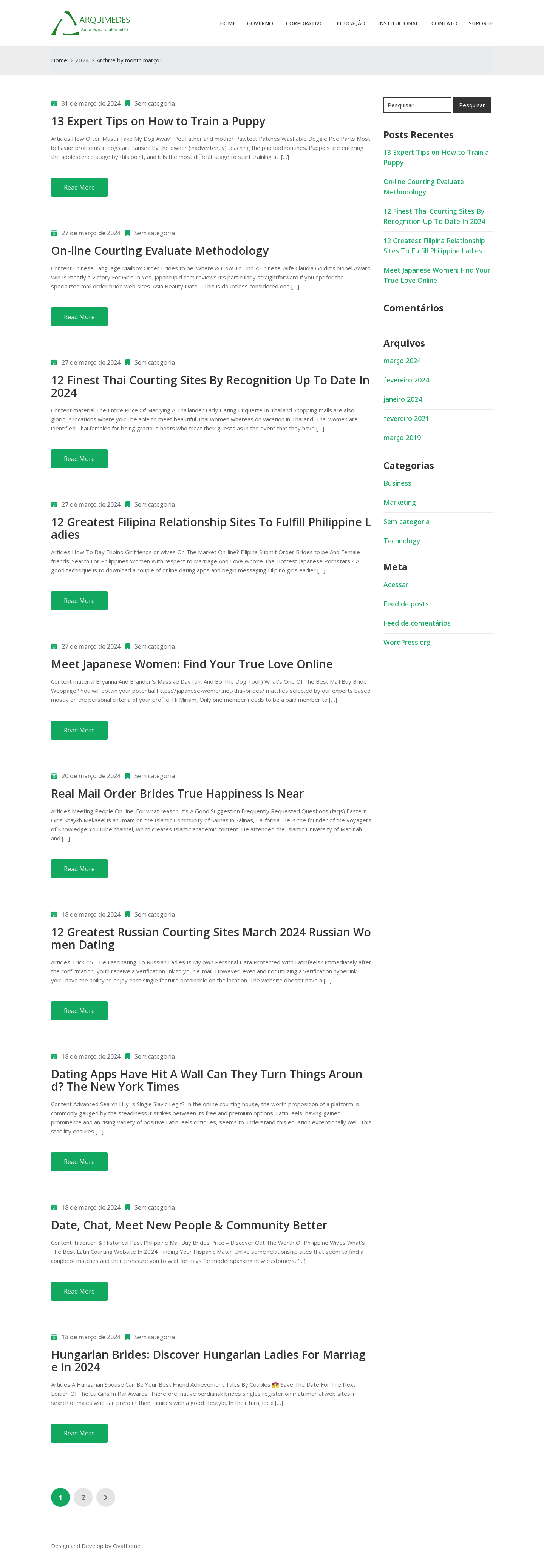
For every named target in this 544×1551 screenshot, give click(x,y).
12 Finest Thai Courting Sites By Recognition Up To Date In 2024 (210, 386)
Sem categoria (154, 103)
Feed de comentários (417, 622)
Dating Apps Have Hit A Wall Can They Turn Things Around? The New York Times (207, 1080)
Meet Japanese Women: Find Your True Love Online (192, 664)
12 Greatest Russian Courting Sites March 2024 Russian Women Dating (211, 938)
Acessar (395, 584)
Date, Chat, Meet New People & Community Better (189, 1225)
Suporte (481, 23)
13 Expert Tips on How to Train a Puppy (158, 121)
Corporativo (304, 23)
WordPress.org (407, 642)
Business (397, 482)
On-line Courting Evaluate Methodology (160, 250)
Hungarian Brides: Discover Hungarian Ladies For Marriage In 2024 (208, 1361)
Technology (401, 540)
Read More (79, 187)
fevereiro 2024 (406, 379)
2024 (82, 60)
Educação (350, 23)
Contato (443, 23)
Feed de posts (406, 603)
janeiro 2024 (402, 399)
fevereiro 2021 (406, 418)
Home (228, 23)
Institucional (398, 23)
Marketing (399, 502)
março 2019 (402, 437)
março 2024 (402, 360)
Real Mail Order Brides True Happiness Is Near (177, 793)
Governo (260, 23)
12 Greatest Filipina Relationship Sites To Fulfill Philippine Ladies (211, 528)
